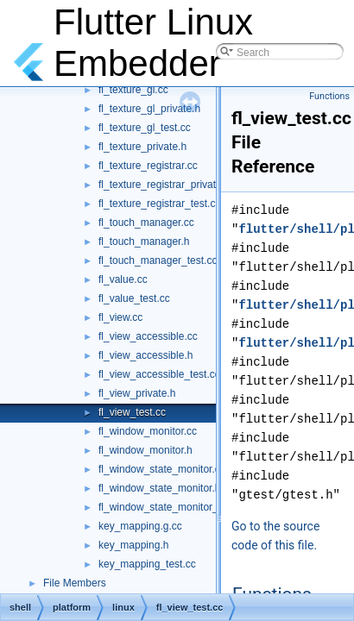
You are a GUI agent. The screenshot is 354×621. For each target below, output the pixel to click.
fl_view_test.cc (132, 412)
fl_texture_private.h (142, 147)
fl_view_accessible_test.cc (159, 374)
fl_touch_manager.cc (146, 222)
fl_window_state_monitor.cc (161, 469)
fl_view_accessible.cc (148, 336)
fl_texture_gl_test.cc (144, 128)
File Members (74, 583)
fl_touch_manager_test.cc (157, 260)
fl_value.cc (123, 279)
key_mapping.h (133, 545)
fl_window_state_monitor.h (159, 488)
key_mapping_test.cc (147, 564)
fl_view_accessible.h (145, 355)
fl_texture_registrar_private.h (164, 185)
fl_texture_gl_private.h (149, 109)
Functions (329, 96)
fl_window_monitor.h (145, 450)
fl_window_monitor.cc (147, 431)
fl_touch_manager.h (143, 241)
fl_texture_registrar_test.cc (159, 204)
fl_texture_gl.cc (133, 90)
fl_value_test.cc (134, 298)
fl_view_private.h (136, 393)
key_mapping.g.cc (140, 526)
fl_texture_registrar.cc (148, 166)
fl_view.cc (120, 317)
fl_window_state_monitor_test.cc (173, 507)
